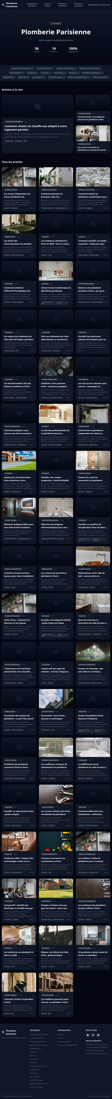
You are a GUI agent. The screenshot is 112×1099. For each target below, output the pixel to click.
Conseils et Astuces (48, 5)
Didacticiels (23, 77)
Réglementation (94, 5)
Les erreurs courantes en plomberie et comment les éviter (97, 1050)
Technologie (60, 73)
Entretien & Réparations (92, 73)
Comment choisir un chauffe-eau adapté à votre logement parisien (98, 1044)
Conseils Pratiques (56, 77)
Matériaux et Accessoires (78, 5)
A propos (61, 1035)
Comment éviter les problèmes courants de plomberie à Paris (97, 1047)
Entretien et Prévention (62, 5)
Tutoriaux (46, 73)
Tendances (32, 73)
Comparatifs (9, 77)
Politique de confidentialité (67, 1045)
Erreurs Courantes (101, 77)
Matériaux (74, 73)
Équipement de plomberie (32, 5)
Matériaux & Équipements (79, 77)
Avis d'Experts (38, 77)
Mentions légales (64, 1042)
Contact (60, 1038)
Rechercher (105, 5)
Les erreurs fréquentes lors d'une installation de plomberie (98, 1053)
